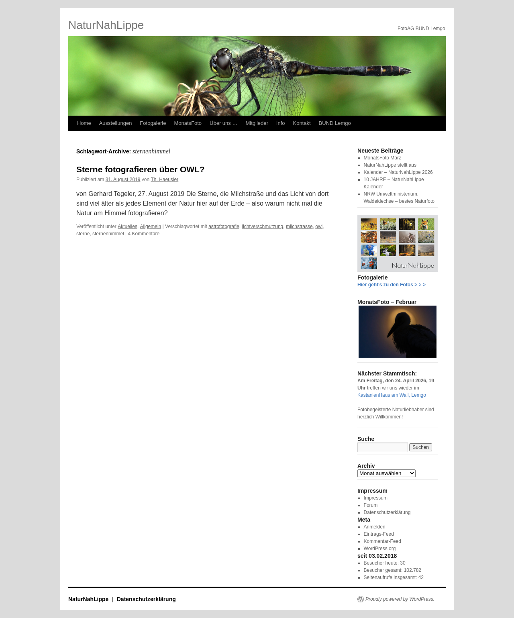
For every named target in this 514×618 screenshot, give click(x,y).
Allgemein (150, 226)
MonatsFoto (188, 123)
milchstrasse (299, 226)
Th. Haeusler (165, 179)
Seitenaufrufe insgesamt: (391, 577)
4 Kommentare (144, 234)
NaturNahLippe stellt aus (390, 165)
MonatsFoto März (382, 158)
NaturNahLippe (106, 25)
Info (280, 123)
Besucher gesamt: (384, 570)
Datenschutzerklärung (387, 512)
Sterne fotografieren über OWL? (140, 169)
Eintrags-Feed (379, 534)
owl (318, 226)
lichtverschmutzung (263, 226)
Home (84, 123)
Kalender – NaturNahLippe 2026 (398, 172)
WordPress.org (380, 548)
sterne (83, 234)
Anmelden (375, 527)
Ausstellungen (115, 123)
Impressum (376, 498)
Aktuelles (127, 226)
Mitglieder (256, 123)
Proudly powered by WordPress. (399, 599)
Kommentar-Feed (382, 541)
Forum (371, 505)
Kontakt (301, 123)
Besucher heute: (382, 563)
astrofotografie (223, 226)
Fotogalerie (153, 123)
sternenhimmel (108, 234)
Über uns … (223, 123)
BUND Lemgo (335, 123)
